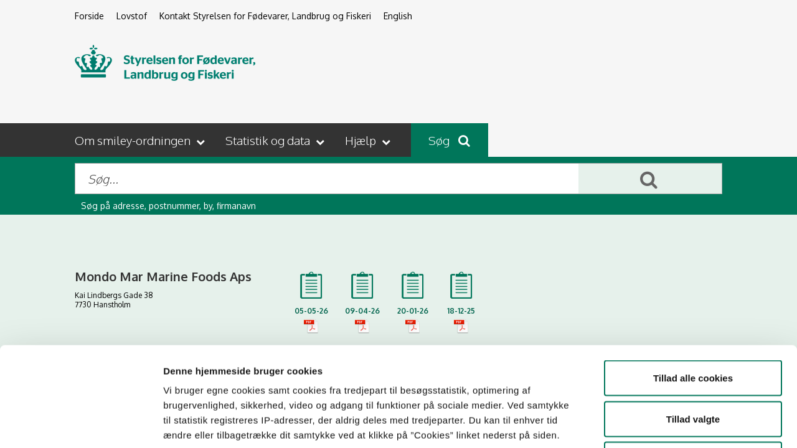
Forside (89, 16)
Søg (449, 140)
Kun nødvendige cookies (693, 366)
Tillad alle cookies (693, 284)
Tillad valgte (693, 325)
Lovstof (131, 16)
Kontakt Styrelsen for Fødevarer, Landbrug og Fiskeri (265, 16)
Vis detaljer (647, 423)
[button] (141, 140)
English (398, 16)
